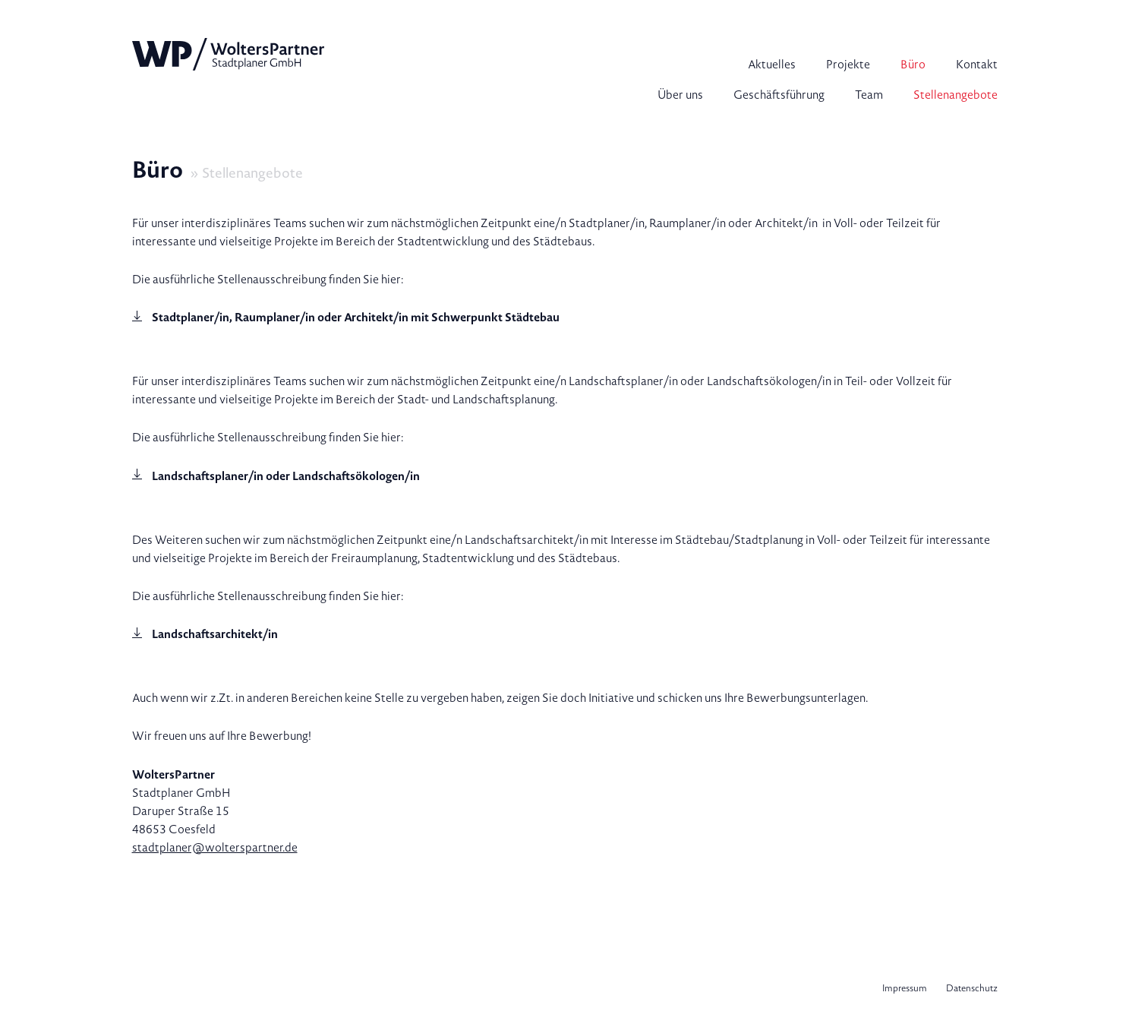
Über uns (680, 95)
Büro (913, 64)
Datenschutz (972, 988)
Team (869, 95)
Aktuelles (772, 64)
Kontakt (977, 64)
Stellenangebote (955, 95)
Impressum (904, 988)
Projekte (848, 64)
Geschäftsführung (779, 95)
